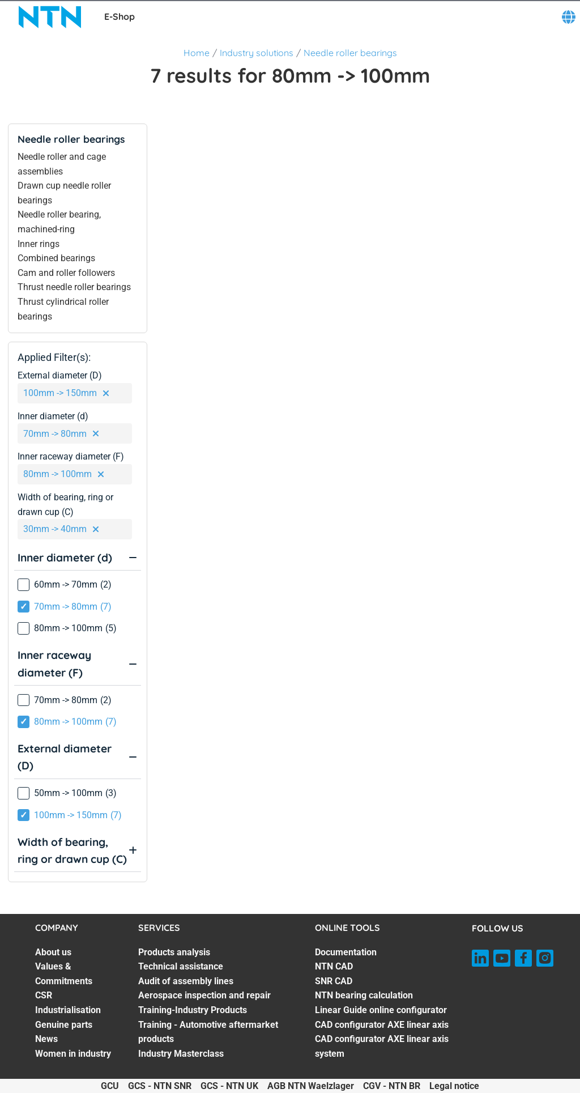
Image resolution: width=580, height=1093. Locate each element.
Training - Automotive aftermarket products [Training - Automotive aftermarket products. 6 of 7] (208, 1032)
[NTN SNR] (50, 17)
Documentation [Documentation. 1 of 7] (346, 952)
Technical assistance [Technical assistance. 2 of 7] (180, 966)
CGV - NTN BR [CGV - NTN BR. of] (391, 1086)
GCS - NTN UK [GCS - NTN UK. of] (229, 1086)
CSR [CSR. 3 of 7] (43, 995)
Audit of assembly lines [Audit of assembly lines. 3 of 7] (185, 981)
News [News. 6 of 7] (46, 1039)
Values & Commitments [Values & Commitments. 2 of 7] (63, 973)
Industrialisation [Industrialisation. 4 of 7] (68, 1010)
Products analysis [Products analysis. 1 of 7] (174, 952)
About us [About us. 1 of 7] (53, 952)
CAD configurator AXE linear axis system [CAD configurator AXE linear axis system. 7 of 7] (382, 1046)
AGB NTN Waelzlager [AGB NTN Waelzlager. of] (310, 1086)
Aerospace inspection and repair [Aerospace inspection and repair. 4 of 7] (204, 995)
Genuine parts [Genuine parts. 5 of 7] (63, 1024)
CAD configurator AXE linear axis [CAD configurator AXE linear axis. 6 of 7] (382, 1024)
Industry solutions (256, 52)
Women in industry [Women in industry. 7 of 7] (73, 1053)
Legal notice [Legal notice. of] (454, 1086)
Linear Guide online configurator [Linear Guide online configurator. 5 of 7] (381, 1010)
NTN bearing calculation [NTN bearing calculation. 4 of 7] (364, 995)
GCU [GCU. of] (110, 1086)
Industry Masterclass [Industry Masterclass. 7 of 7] (181, 1053)
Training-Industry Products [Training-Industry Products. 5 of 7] (192, 1010)
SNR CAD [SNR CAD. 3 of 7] (333, 981)
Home (197, 52)
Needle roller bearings (350, 52)
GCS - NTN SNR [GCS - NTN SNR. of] (159, 1086)
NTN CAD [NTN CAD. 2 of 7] (334, 966)
